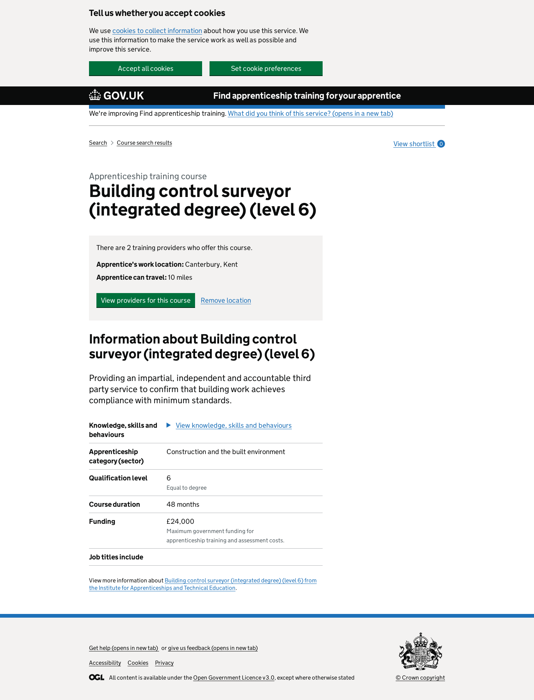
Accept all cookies (146, 68)
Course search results (144, 142)
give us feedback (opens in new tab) (213, 647)
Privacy (164, 662)
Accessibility (105, 662)
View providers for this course (146, 300)
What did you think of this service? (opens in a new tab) (310, 113)
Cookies (138, 662)
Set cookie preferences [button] (266, 68)
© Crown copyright (420, 677)
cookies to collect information (157, 30)
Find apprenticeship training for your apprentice (307, 95)
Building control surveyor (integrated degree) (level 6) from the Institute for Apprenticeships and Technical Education (203, 584)
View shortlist (419, 143)
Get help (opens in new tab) (124, 647)
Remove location (226, 300)
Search (98, 142)
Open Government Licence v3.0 (233, 677)
